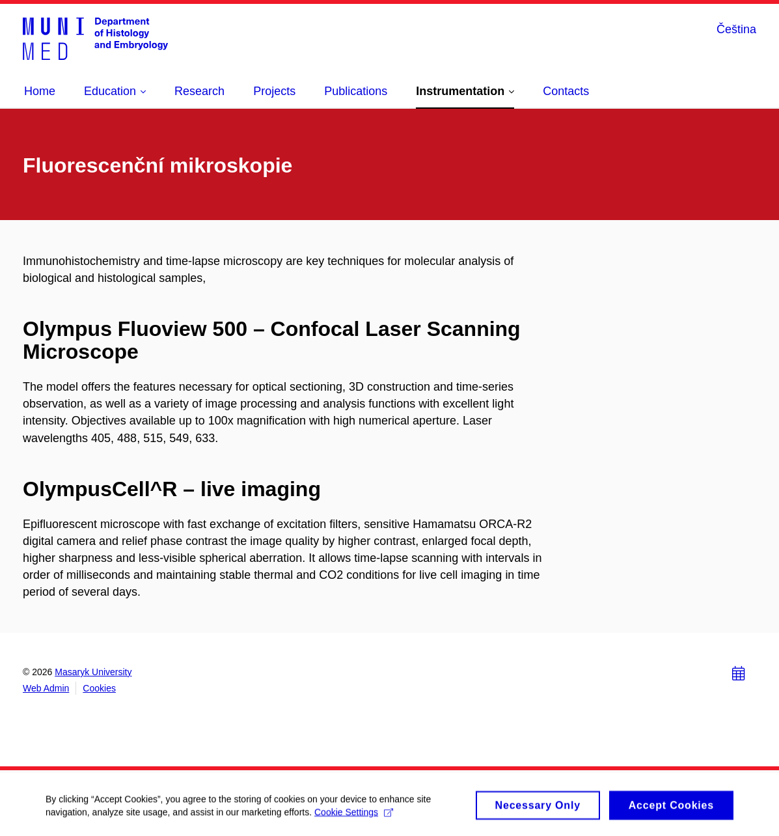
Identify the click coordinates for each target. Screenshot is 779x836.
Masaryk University (93, 672)
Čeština (736, 29)
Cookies (99, 688)
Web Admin (46, 688)
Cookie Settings (353, 815)
